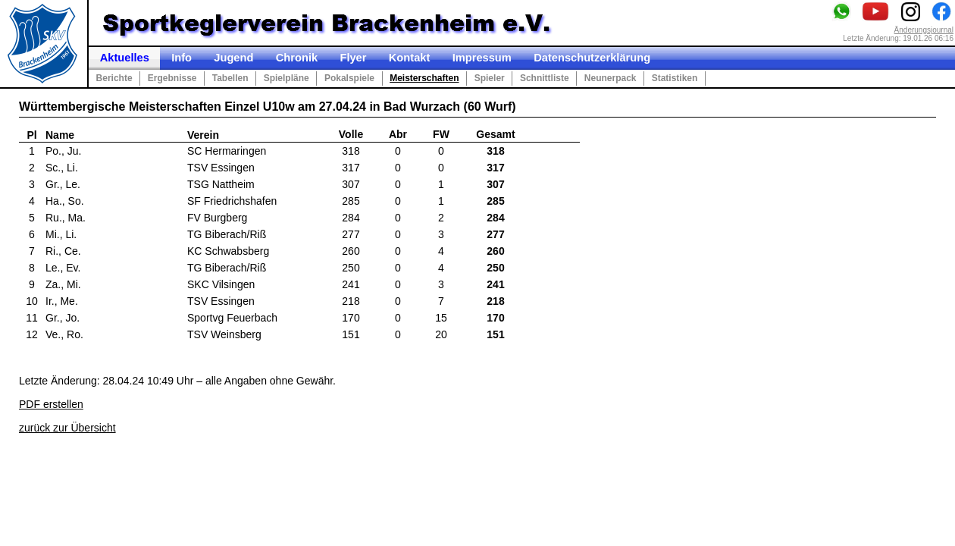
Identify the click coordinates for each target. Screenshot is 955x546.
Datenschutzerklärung (592, 58)
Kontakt (410, 58)
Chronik (297, 58)
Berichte (114, 78)
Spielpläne (286, 78)
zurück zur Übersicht (67, 428)
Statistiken (675, 78)
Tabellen (230, 78)
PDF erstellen (51, 404)
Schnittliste (544, 78)
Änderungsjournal (923, 30)
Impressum (482, 58)
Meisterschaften (424, 78)
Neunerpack (610, 78)
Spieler (489, 78)
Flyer (353, 58)
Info (181, 58)
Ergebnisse (172, 78)
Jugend (233, 58)
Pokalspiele (349, 78)
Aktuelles (124, 58)
